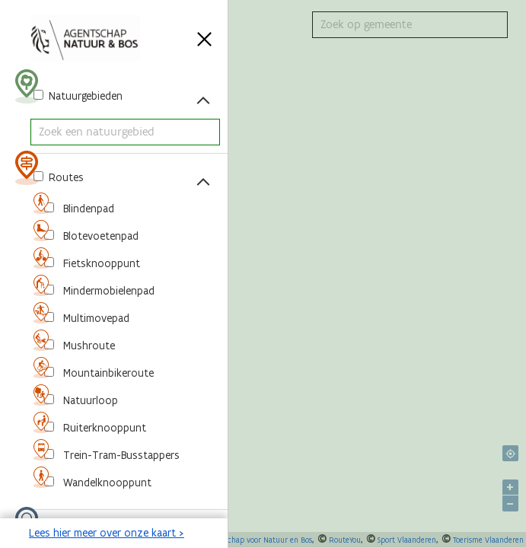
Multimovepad (94, 318)
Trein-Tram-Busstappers (120, 455)
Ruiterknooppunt (103, 428)
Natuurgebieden (84, 96)
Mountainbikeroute (107, 373)
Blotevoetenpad (99, 236)
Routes (65, 177)
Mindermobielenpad (107, 291)
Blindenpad (87, 208)
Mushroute (87, 345)
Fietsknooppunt (100, 263)
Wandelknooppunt (105, 482)
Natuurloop (89, 400)
